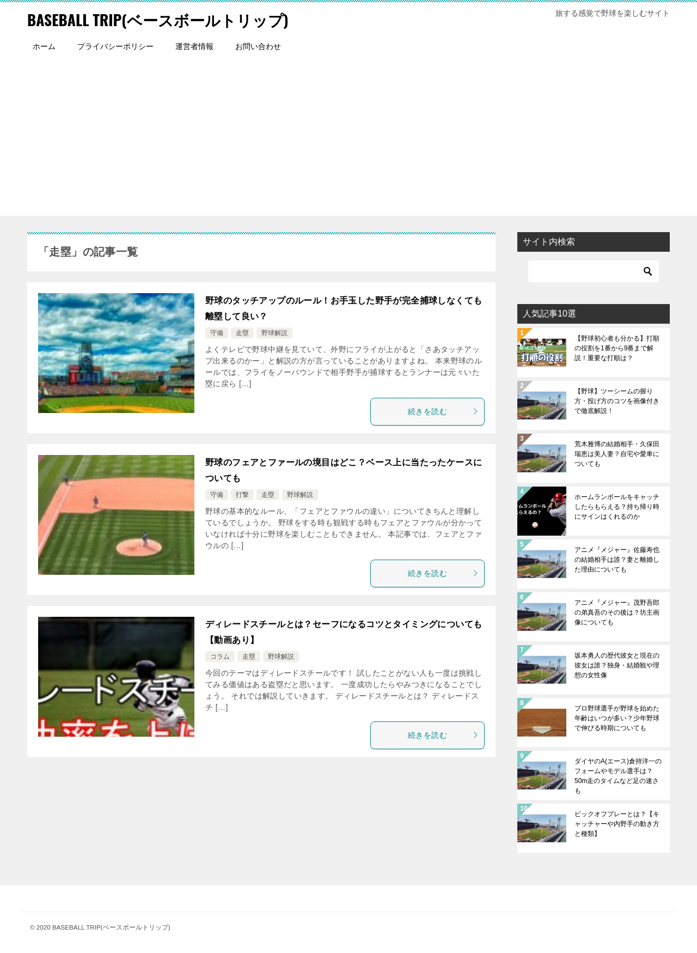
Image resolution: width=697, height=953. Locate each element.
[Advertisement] (348, 139)
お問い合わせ (258, 46)
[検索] (593, 271)
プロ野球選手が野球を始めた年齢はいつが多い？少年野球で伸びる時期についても (616, 718)
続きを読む (443, 411)
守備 (216, 333)
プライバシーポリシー (115, 46)
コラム (220, 656)
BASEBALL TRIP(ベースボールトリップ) (168, 19)
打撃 (242, 495)
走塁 (242, 333)
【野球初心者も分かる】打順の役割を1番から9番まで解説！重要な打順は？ (616, 348)
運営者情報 (194, 46)
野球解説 (274, 333)
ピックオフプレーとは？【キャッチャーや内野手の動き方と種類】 (616, 823)
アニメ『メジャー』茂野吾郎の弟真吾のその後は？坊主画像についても (616, 612)
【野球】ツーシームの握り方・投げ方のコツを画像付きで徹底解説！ (616, 401)
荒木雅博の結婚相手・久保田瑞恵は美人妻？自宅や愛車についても (616, 454)
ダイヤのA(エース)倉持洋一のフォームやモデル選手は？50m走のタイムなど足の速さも (618, 775)
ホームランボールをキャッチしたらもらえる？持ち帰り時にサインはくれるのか (616, 506)
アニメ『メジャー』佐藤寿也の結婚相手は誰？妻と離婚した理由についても (616, 559)
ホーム (44, 46)
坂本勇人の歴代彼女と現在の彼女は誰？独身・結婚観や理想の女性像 (616, 665)
